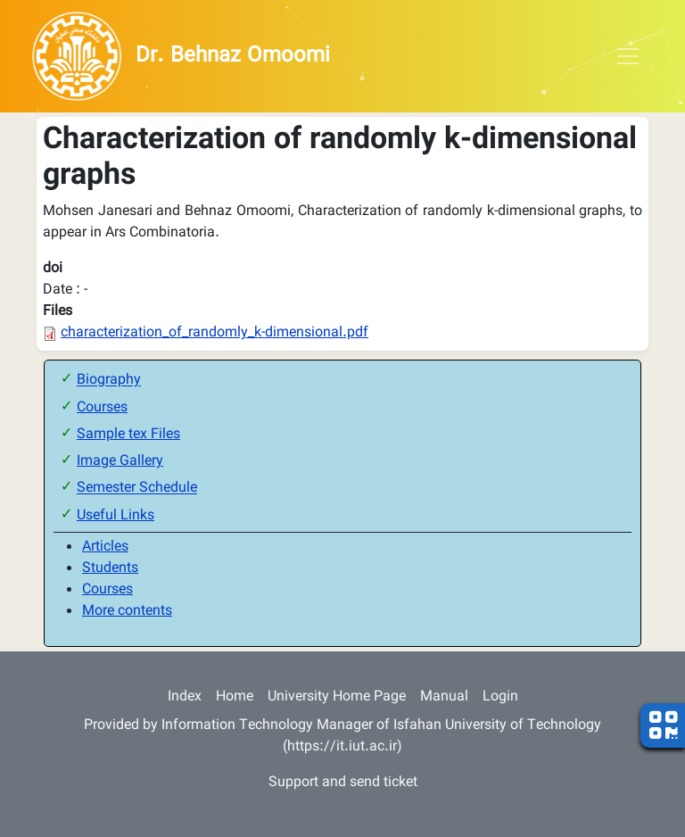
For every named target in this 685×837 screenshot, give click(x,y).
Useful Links (115, 516)
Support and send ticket (342, 783)
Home (234, 697)
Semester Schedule (137, 489)
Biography (109, 381)
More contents (127, 612)
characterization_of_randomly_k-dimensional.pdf (214, 333)
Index (185, 697)
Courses (102, 408)
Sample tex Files (128, 435)
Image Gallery (120, 462)
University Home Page (337, 697)
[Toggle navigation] (628, 56)
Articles (105, 547)
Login (500, 697)
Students (110, 569)
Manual (444, 697)
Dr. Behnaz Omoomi (233, 56)
